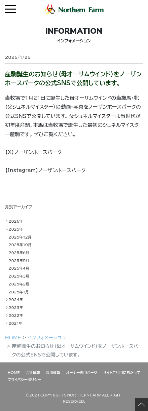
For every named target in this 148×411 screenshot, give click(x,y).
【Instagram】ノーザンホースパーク (45, 170)
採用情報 (53, 372)
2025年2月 (19, 283)
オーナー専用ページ (81, 372)
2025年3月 (19, 276)
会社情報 (33, 372)
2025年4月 (19, 268)
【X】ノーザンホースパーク (33, 152)
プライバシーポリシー (24, 379)
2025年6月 (19, 252)
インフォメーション (46, 337)
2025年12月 (20, 237)
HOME (13, 337)
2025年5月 (19, 260)
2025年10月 (20, 244)
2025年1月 (19, 291)
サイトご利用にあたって (121, 372)
